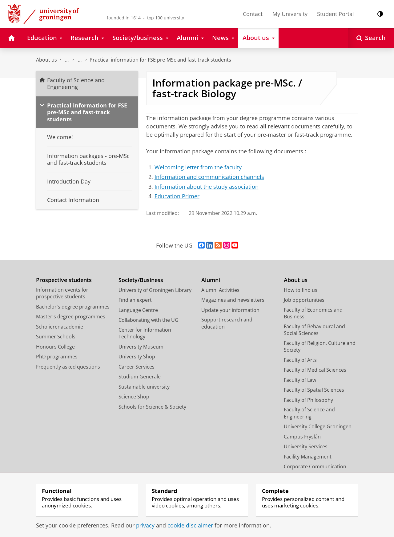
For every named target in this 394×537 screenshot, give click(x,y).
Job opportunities (304, 300)
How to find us (300, 290)
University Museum (141, 346)
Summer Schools (55, 336)
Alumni (210, 280)
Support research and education (226, 323)
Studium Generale (140, 376)
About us (46, 59)
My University (290, 14)
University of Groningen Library (155, 290)
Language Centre (138, 310)
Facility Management (308, 456)
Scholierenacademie (59, 326)
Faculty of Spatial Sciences (314, 389)
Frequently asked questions (68, 366)
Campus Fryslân (302, 436)
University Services (306, 446)
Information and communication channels (209, 176)
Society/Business (141, 280)
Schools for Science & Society (152, 406)
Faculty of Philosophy (308, 400)
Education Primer (177, 196)
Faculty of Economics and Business (313, 313)
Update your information (230, 310)
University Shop (137, 356)
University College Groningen (318, 426)
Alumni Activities (220, 290)
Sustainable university (144, 386)
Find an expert (135, 300)
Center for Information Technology (145, 333)
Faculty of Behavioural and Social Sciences (314, 330)
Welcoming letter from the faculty (198, 167)
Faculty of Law (300, 380)
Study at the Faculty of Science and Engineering (80, 59)
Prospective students (64, 280)
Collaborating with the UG (149, 320)
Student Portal (335, 14)
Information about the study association (207, 186)
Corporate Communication (315, 466)
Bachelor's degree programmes (73, 306)
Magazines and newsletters (232, 300)
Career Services (137, 366)
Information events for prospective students (62, 293)
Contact (253, 14)
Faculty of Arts (300, 360)
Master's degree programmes (70, 316)
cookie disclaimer (190, 525)
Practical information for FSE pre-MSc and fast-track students (160, 59)
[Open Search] (371, 38)
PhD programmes (57, 356)
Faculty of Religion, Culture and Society (320, 346)
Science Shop (134, 396)
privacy (145, 525)
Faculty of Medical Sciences (315, 369)
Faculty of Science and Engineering (67, 59)
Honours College (55, 346)
